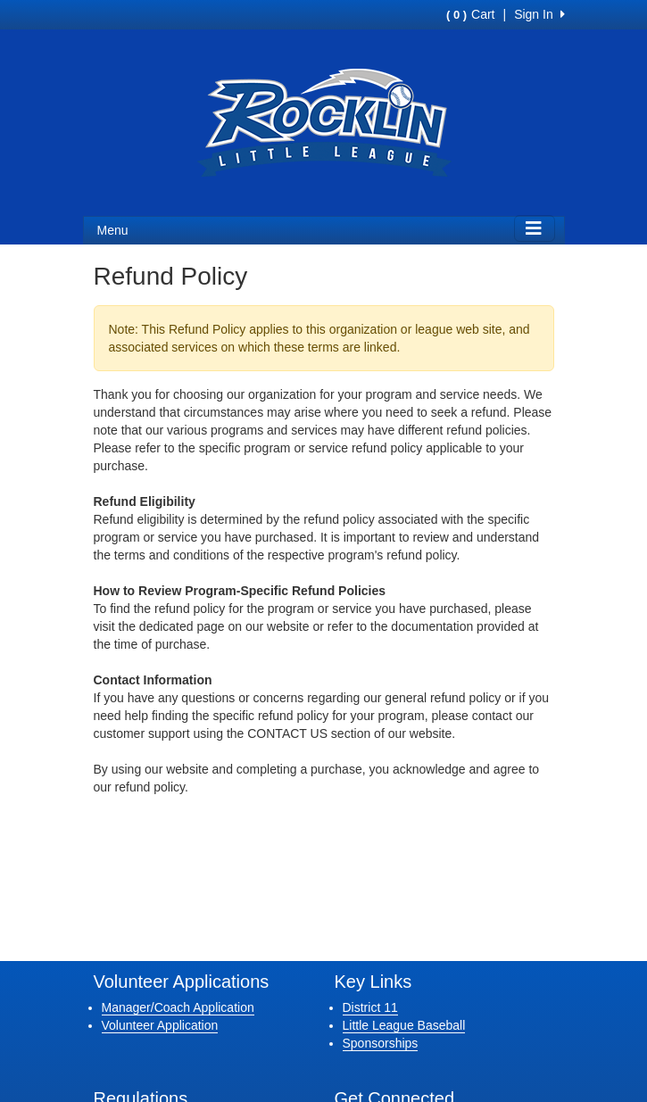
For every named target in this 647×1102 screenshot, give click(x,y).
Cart (470, 14)
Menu (113, 230)
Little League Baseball (404, 1025)
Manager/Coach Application (178, 1007)
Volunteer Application (160, 1025)
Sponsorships (381, 1043)
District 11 (370, 1007)
